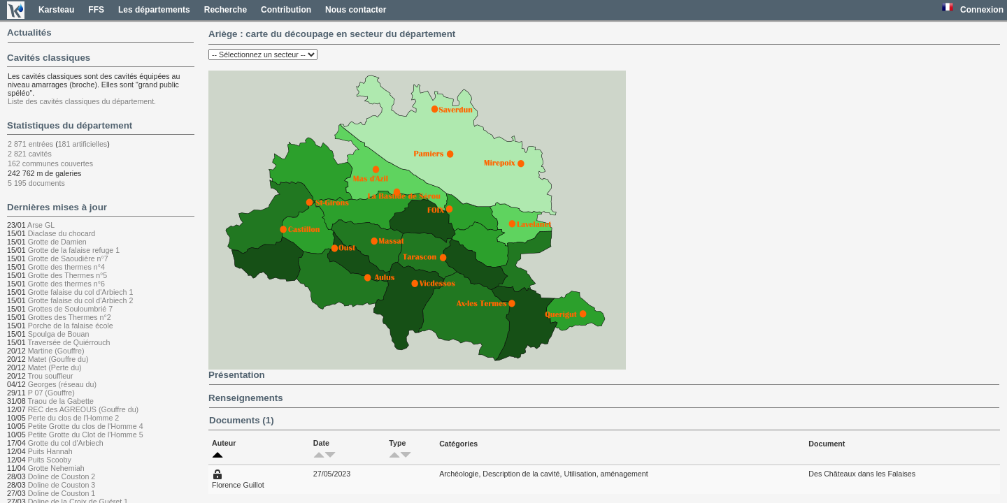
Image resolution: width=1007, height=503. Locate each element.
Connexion (982, 10)
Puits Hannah (50, 451)
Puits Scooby (49, 459)
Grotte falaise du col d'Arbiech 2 (81, 300)
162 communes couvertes (50, 163)
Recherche (225, 10)
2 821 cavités (30, 154)
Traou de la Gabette (60, 401)
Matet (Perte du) (55, 367)
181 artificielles (82, 144)
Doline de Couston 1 (62, 493)
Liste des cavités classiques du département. (82, 101)
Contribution (286, 10)
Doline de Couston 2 (62, 476)
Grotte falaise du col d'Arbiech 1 (81, 292)
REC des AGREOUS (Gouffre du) (83, 409)
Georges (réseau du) (62, 384)
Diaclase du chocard (62, 233)
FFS (96, 10)
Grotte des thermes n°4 (66, 267)
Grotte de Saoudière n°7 (68, 258)
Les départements (154, 10)
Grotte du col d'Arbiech (65, 443)
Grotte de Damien (57, 242)
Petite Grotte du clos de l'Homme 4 (85, 426)
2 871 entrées (30, 144)
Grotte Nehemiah (56, 468)
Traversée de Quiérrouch (68, 342)
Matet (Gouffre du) (58, 359)
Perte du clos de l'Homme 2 (74, 418)
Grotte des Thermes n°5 (68, 275)
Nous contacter (355, 10)
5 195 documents (36, 183)
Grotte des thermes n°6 (66, 283)
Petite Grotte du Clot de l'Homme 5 (85, 434)
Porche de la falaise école (70, 325)
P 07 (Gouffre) (51, 392)
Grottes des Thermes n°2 (69, 317)
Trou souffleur (50, 376)
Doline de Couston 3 (62, 485)
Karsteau (56, 10)
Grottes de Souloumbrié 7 (70, 309)
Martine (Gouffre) (56, 351)
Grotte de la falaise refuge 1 (74, 250)
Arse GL (41, 225)
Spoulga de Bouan (59, 334)
